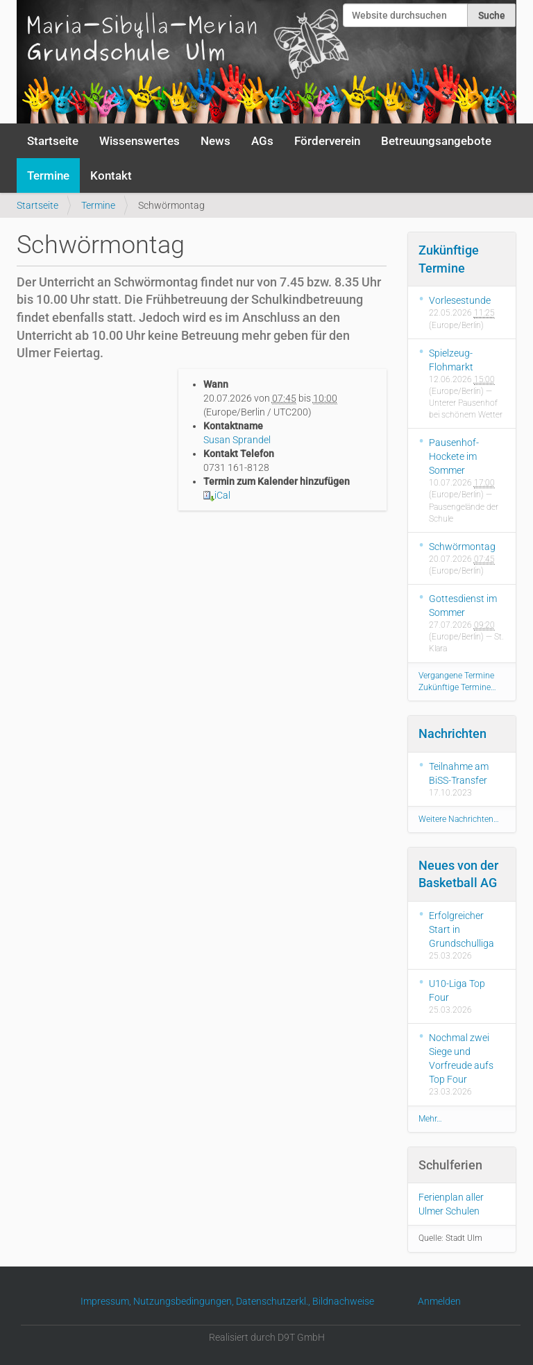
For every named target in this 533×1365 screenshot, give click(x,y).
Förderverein (327, 141)
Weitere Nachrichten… (458, 819)
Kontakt (111, 175)
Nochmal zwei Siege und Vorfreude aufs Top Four (461, 1058)
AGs (262, 141)
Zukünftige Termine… (457, 687)
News (215, 141)
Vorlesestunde (460, 300)
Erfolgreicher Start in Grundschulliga (461, 929)
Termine (48, 175)
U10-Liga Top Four (457, 990)
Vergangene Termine (456, 675)
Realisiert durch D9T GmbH (267, 1337)
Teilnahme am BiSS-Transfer (459, 773)
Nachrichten (452, 733)
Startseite (52, 141)
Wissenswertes (139, 141)
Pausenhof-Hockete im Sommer (454, 456)
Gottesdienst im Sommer (463, 605)
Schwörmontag (462, 546)
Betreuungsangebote (436, 141)
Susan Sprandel (237, 439)
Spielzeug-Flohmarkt (451, 359)
